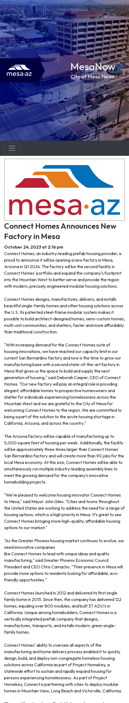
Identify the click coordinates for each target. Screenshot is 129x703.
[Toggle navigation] (12, 148)
